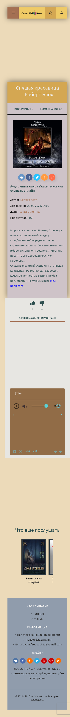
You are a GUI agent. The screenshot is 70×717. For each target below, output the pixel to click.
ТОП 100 (38, 614)
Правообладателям (39, 639)
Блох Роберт (28, 200)
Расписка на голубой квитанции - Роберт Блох (33, 580)
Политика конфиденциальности (38, 635)
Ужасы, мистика (51, 186)
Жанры (38, 618)
